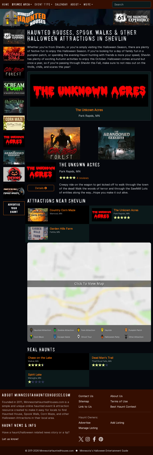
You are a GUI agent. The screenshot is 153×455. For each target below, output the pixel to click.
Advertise (84, 422)
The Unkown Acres (89, 110)
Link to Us (85, 406)
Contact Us (86, 396)
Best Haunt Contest (123, 406)
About (75, 4)
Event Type (42, 4)
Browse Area (21, 4)
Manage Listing (88, 428)
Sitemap (84, 401)
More (87, 4)
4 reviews (83, 178)
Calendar (61, 4)
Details (41, 188)
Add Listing (117, 422)
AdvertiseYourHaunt (14, 208)
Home (5, 4)
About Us (116, 396)
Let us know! (10, 439)
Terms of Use (119, 401)
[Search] (131, 4)
